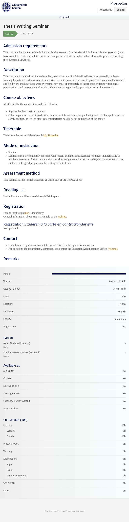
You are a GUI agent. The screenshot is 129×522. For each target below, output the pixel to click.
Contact (80, 511)
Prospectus (119, 3)
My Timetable (50, 135)
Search (66, 17)
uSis (26, 212)
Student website (53, 511)
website (62, 216)
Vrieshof (112, 248)
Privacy (69, 511)
